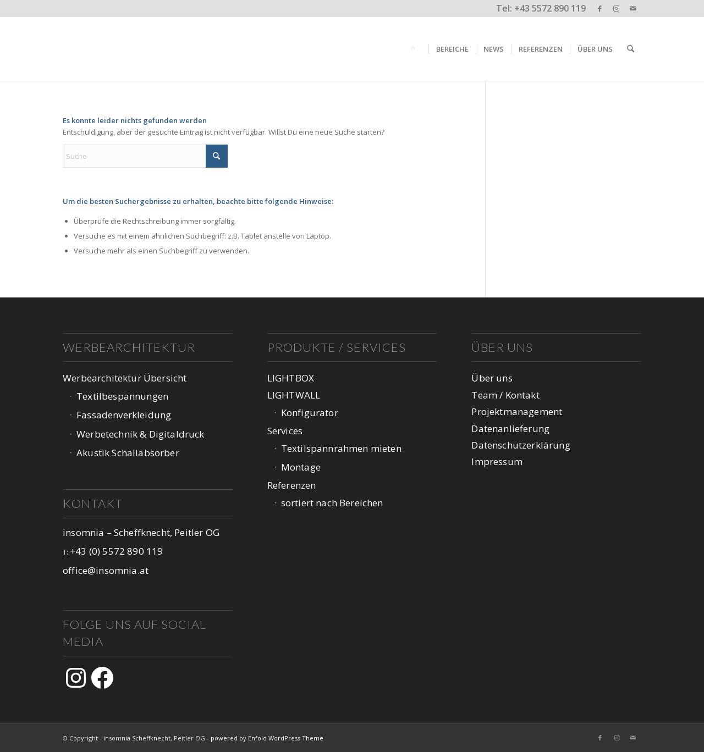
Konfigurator (309, 412)
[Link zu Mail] (633, 8)
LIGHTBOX (290, 378)
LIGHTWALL (294, 395)
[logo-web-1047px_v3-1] (133, 49)
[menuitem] (415, 49)
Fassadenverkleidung (123, 414)
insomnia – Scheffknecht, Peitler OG (141, 532)
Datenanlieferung (510, 428)
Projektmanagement (516, 411)
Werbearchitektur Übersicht (124, 378)
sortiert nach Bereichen (332, 502)
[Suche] (630, 49)
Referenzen (291, 485)
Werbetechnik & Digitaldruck (140, 434)
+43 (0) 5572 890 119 (116, 551)
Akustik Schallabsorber (127, 452)
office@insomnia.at (105, 570)
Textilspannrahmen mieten (341, 448)
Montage (301, 467)
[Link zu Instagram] (616, 8)
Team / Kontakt (505, 395)
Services (284, 430)
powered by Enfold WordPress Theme (267, 738)
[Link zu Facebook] (600, 8)
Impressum (496, 461)
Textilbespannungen (122, 396)
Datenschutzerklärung (520, 445)
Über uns (491, 378)
